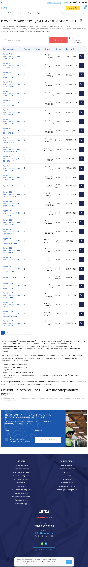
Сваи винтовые (21, 479)
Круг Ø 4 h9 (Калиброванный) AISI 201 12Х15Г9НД (11, 75)
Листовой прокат (21, 469)
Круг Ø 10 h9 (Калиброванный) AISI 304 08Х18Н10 (11, 295)
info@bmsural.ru (54, 2)
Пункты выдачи (44, 517)
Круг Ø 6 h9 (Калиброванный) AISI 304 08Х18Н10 (11, 131)
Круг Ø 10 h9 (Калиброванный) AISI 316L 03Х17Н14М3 (11, 304)
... (25, 333)
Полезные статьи (67, 486)
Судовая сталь (21, 500)
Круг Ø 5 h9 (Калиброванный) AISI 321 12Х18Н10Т (11, 112)
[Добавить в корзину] (81, 56)
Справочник (67, 483)
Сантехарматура (21, 504)
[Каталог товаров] (2, 2)
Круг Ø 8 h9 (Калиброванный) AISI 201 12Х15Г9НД (11, 204)
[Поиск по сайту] (73, 8)
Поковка (21, 483)
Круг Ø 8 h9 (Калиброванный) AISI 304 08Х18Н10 (11, 222)
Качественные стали (21, 497)
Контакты (67, 479)
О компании (66, 465)
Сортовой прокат (21, 472)
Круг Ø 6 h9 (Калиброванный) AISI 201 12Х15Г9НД (11, 121)
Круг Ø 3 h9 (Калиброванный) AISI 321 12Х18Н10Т (11, 65)
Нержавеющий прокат (21, 490)
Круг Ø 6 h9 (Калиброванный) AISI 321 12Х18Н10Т (11, 159)
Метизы (21, 486)
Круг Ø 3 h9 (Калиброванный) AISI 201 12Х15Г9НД (11, 56)
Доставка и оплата (67, 469)
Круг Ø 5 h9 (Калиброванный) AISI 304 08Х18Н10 (11, 103)
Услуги (67, 472)
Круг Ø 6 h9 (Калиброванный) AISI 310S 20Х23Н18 (11, 140)
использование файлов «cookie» (27, 562)
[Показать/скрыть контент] (44, 401)
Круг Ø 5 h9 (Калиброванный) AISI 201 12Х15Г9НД (11, 93)
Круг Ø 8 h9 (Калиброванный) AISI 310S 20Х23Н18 (11, 231)
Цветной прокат (21, 493)
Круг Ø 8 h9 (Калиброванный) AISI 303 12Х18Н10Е (11, 213)
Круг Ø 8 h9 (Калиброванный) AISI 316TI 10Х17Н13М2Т (11, 241)
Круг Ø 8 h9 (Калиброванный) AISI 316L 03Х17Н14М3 (11, 194)
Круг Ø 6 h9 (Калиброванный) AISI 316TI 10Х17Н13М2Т (11, 149)
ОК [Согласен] (69, 562)
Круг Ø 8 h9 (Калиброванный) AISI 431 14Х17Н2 (11, 259)
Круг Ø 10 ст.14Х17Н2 (11, 277)
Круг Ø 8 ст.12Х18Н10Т (11, 186)
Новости (67, 476)
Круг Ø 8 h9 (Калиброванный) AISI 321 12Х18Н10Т (11, 250)
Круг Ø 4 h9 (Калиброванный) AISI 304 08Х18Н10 (11, 84)
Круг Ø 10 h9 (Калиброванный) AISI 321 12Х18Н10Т (11, 323)
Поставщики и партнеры (67, 490)
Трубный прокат (21, 465)
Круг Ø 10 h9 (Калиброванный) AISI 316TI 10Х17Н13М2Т (11, 314)
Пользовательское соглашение (20, 441)
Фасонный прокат (21, 476)
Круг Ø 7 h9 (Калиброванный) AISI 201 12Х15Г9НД (11, 168)
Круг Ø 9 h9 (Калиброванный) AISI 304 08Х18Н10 (11, 269)
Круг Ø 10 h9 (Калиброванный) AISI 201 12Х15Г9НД (11, 286)
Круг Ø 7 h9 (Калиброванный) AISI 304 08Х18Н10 (11, 177)
